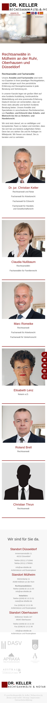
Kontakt (39, 17)
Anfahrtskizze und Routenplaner (23, 570)
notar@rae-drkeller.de (23, 601)
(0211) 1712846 (26, 560)
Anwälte (14, 13)
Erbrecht (38, 10)
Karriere (27, 17)
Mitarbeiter (37, 13)
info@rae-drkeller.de (23, 567)
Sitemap (26, 697)
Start (9, 10)
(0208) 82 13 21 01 (26, 598)
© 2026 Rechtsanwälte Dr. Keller (17, 695)
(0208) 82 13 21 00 (26, 589)
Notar (25, 13)
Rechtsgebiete (23, 10)
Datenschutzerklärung (23, 700)
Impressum (34, 697)
